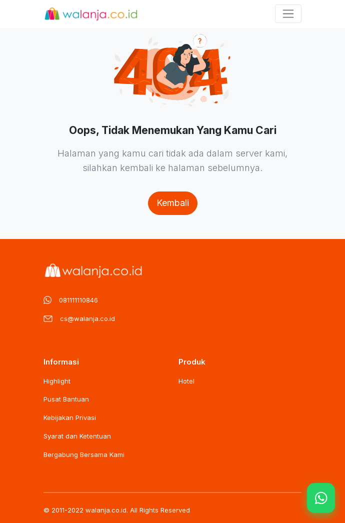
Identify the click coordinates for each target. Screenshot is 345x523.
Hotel (186, 381)
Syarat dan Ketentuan (77, 436)
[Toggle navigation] (288, 13)
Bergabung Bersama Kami (84, 454)
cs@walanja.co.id (87, 318)
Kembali (172, 203)
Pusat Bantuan (66, 399)
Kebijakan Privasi (70, 418)
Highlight (57, 381)
